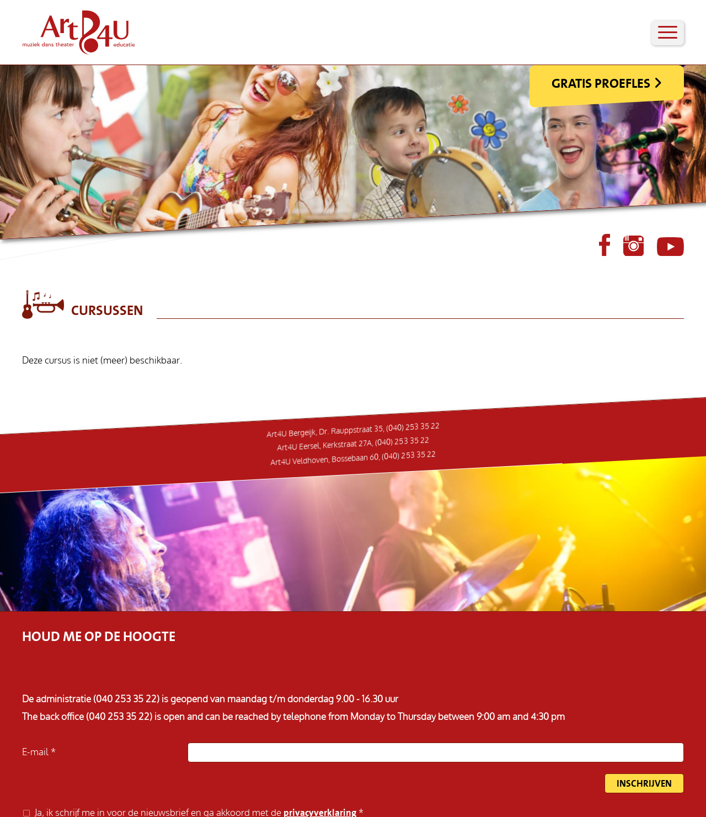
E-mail (36, 752)
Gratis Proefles (601, 83)
